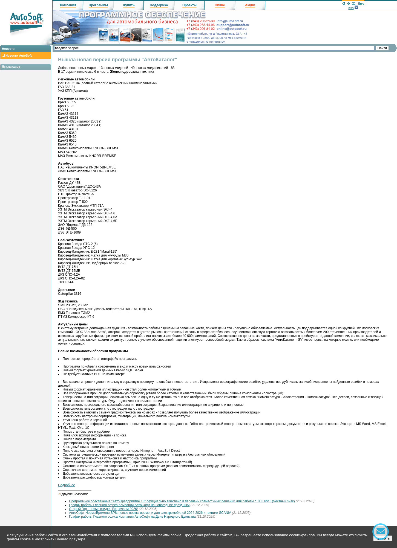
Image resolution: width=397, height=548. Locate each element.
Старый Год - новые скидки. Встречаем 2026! (103, 509)
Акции (250, 5)
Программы (98, 5)
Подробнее (66, 485)
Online (220, 5)
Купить (129, 5)
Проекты (189, 5)
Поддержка (159, 5)
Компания (12, 67)
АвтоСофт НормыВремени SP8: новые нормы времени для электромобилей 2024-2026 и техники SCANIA (150, 513)
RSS (350, 8)
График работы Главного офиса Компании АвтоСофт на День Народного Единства (132, 516)
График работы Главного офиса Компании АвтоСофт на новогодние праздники (129, 505)
